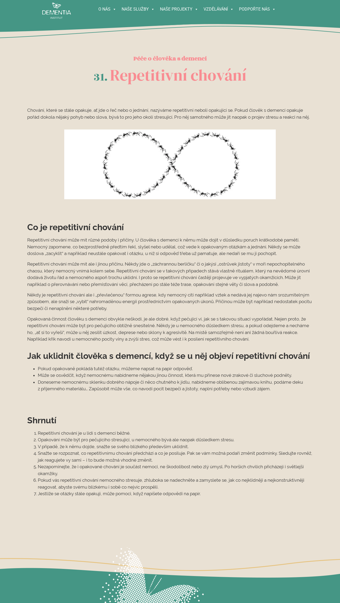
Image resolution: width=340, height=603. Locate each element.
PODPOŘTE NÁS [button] (257, 8)
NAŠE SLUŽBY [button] (138, 8)
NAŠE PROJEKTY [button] (179, 8)
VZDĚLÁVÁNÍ (219, 8)
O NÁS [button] (107, 8)
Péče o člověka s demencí (170, 58)
